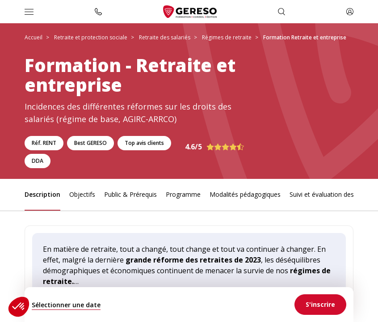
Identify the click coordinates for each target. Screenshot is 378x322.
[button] (18, 307)
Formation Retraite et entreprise (304, 37)
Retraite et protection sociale (90, 37)
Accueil (33, 37)
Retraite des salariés (164, 37)
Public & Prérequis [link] (130, 194)
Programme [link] (183, 194)
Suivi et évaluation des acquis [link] (332, 194)
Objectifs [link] (82, 194)
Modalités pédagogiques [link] (245, 194)
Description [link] (42, 194)
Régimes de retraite (227, 37)
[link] (320, 304)
